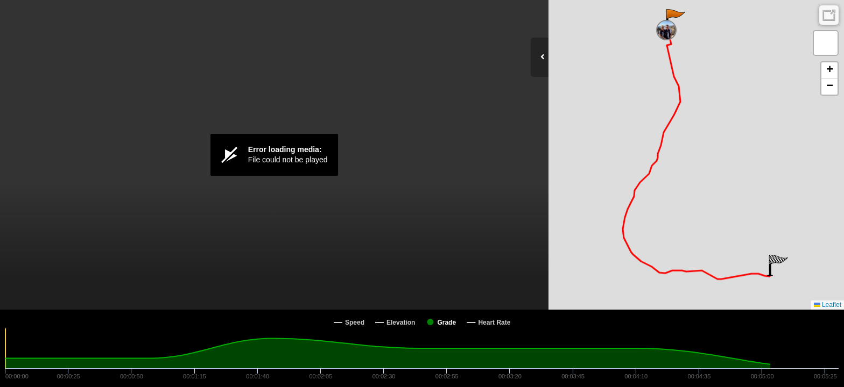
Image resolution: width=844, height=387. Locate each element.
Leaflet (827, 305)
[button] (674, 20)
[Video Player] (274, 155)
